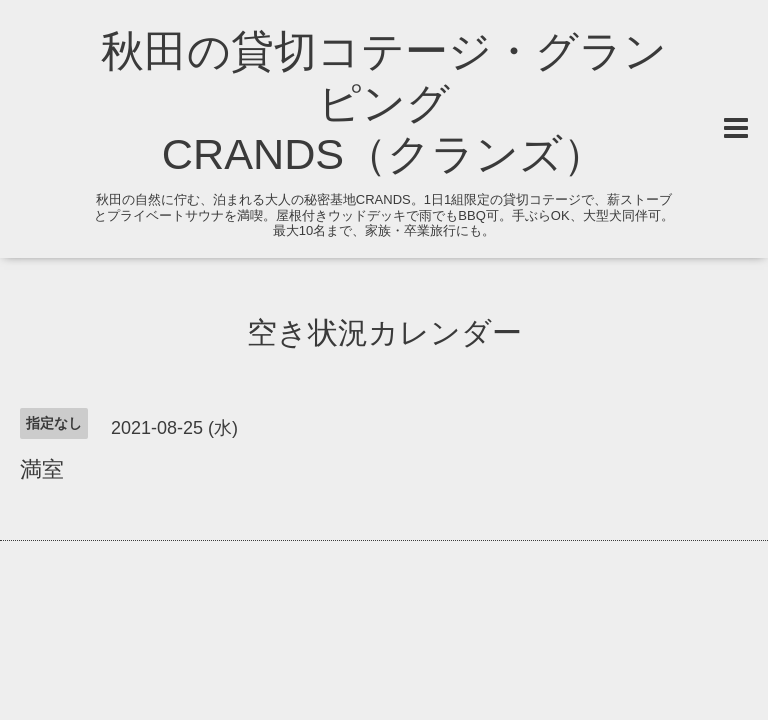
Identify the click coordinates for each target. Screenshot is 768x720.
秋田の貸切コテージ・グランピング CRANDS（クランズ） (384, 103)
